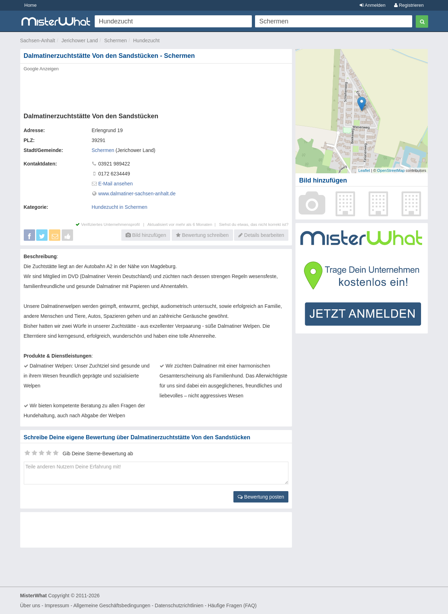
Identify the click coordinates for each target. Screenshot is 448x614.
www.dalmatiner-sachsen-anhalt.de (137, 193)
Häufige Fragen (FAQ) (232, 605)
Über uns (30, 605)
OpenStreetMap (391, 170)
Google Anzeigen (41, 68)
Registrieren (409, 5)
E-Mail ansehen (115, 183)
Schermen (115, 40)
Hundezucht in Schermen (119, 207)
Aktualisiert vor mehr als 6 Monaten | (183, 224)
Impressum (57, 605)
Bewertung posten (261, 497)
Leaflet (364, 170)
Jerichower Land (79, 40)
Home (30, 5)
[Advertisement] (155, 90)
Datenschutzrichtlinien (179, 605)
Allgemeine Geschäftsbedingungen (111, 605)
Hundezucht (146, 40)
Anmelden (372, 5)
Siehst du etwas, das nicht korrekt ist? (253, 224)
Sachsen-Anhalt (37, 40)
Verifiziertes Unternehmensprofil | (111, 224)
